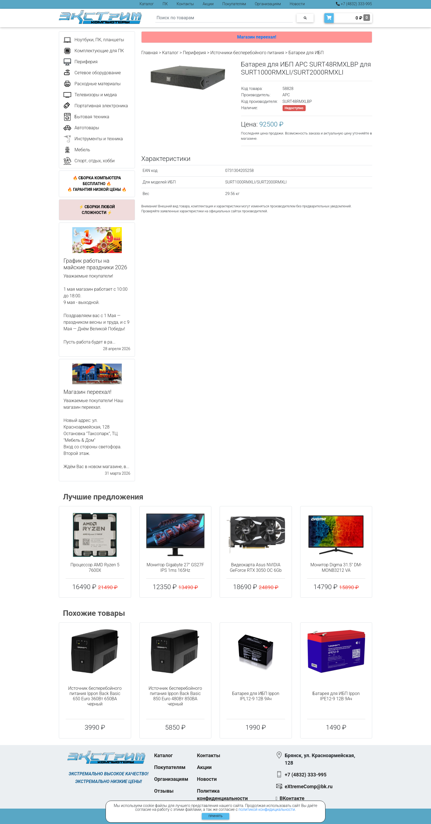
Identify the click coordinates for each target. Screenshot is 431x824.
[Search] (224, 18)
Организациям (268, 4)
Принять (216, 816)
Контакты (185, 4)
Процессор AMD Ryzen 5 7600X (94, 567)
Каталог (147, 4)
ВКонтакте (292, 798)
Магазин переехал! (256, 37)
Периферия (194, 52)
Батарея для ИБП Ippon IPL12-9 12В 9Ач (255, 696)
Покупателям (234, 4)
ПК (165, 4)
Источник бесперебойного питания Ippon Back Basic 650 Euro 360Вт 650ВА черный (95, 696)
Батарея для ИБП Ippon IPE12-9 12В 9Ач (336, 696)
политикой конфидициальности (267, 809)
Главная (149, 52)
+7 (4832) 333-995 (354, 4)
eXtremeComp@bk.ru (309, 786)
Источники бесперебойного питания (247, 52)
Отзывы (164, 791)
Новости (297, 4)
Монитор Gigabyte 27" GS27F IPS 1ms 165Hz (175, 567)
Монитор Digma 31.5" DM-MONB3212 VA (336, 567)
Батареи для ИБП (306, 52)
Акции (208, 4)
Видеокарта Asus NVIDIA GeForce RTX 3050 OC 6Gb (256, 567)
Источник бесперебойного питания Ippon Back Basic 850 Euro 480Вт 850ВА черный (175, 696)
